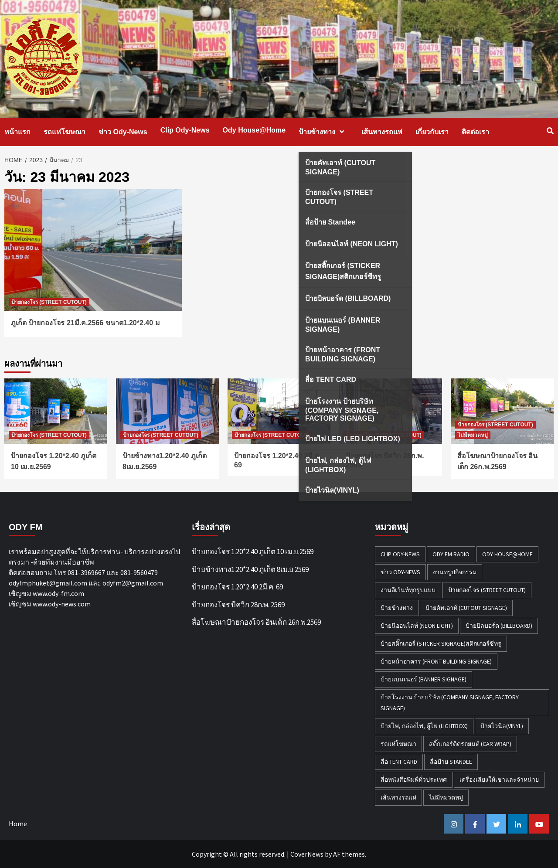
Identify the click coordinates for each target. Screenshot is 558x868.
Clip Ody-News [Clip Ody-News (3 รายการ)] (400, 554)
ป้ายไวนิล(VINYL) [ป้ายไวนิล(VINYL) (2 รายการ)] (501, 726)
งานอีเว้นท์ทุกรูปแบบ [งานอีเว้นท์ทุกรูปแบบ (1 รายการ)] (408, 590)
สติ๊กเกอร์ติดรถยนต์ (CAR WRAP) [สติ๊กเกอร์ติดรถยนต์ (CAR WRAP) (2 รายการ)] (470, 744)
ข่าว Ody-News (123, 132)
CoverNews (306, 854)
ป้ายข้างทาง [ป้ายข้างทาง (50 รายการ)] (397, 608)
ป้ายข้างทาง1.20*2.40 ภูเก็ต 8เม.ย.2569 (250, 569)
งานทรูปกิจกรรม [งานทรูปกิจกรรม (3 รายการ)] (454, 572)
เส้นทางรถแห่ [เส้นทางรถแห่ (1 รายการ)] (398, 797)
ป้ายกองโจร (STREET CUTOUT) (49, 302)
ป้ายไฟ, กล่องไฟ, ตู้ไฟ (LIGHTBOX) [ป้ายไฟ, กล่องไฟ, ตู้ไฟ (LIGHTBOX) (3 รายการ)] (424, 726)
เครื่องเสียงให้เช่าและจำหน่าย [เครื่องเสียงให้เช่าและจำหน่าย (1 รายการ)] (499, 779)
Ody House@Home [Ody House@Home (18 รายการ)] (507, 554)
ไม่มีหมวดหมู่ (473, 435)
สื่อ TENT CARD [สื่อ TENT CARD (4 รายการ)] (399, 762)
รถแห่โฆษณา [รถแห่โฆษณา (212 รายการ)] (398, 744)
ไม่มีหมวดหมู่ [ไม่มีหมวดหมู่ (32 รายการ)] (446, 797)
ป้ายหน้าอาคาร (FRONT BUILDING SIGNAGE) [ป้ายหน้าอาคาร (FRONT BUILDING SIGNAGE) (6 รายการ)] (436, 661)
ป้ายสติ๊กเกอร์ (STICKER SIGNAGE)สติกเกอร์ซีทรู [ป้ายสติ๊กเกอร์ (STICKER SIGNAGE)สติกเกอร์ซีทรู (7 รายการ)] (441, 643)
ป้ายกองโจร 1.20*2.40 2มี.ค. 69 (237, 587)
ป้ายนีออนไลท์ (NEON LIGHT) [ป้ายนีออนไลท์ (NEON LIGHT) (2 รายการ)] (417, 626)
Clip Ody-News (185, 130)
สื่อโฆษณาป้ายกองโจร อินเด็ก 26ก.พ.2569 (256, 622)
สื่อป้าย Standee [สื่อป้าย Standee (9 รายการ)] (451, 762)
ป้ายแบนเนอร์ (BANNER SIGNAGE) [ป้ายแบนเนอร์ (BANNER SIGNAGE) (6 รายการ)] (423, 679)
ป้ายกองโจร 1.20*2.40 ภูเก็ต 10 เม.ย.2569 (252, 551)
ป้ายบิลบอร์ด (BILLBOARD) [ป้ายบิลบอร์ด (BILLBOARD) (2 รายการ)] (499, 626)
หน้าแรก (17, 132)
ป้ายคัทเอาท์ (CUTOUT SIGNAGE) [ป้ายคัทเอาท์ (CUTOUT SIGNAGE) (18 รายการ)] (466, 608)
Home (18, 823)
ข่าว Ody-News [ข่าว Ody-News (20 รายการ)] (400, 572)
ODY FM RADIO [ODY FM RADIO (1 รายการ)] (451, 554)
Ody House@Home (254, 130)
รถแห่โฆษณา (64, 132)
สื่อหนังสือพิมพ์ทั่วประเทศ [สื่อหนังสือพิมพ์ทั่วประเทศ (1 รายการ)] (414, 779)
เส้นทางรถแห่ (381, 132)
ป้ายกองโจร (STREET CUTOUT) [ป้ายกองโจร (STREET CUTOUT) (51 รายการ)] (487, 590)
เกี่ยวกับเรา (432, 132)
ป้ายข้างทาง (323, 132)
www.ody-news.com (62, 603)
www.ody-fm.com (58, 593)
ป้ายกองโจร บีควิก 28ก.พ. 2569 (238, 604)
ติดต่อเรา (475, 132)
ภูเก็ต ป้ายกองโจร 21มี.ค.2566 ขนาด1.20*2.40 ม (85, 323)
